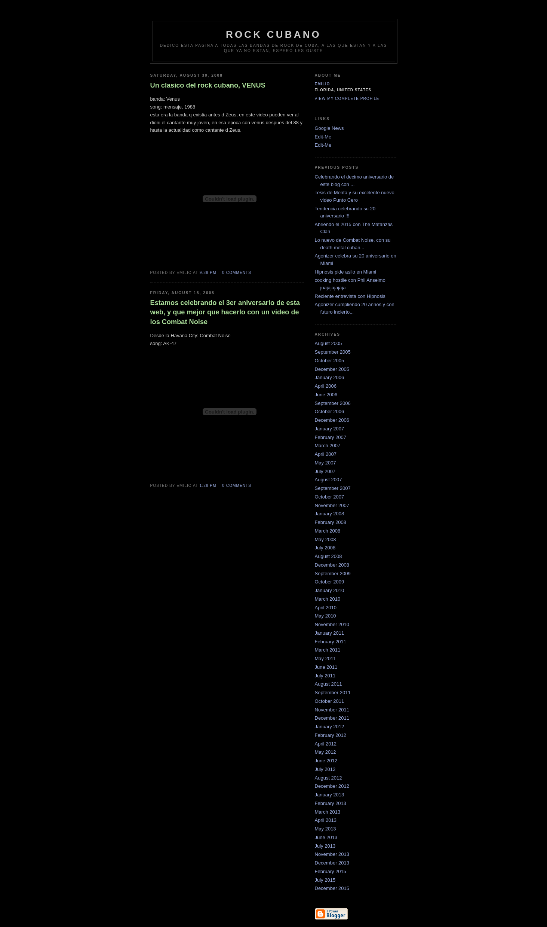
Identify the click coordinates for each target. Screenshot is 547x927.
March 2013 (328, 812)
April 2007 (326, 454)
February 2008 (331, 522)
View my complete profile (347, 99)
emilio (322, 84)
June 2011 (326, 667)
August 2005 (328, 343)
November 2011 (332, 710)
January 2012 (329, 726)
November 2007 (332, 505)
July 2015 (325, 880)
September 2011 (333, 692)
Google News (329, 128)
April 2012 (326, 744)
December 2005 (332, 369)
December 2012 (332, 786)
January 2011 (329, 633)
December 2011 (332, 718)
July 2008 (325, 548)
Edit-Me (323, 137)
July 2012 (325, 769)
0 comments (236, 273)
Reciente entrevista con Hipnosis (350, 296)
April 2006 (326, 386)
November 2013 (332, 854)
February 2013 (331, 803)
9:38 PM (208, 273)
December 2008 (332, 565)
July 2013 (325, 846)
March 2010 (328, 599)
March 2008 (328, 531)
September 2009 (333, 573)
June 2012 (326, 760)
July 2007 (325, 471)
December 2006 (332, 420)
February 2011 (331, 641)
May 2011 (325, 658)
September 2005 (333, 352)
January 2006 (329, 377)
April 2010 (326, 607)
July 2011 (325, 676)
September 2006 (333, 403)
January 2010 (329, 590)
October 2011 (329, 701)
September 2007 (333, 488)
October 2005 (329, 360)
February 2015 (331, 871)
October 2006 (329, 411)
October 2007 (329, 497)
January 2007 (329, 429)
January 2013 (329, 795)
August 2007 (328, 479)
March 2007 (328, 445)
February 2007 (331, 437)
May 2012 (325, 752)
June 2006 (326, 394)
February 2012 (331, 735)
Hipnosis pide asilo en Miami (346, 272)
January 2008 (329, 513)
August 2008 (328, 556)
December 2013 (332, 863)
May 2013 (325, 829)
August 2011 (328, 684)
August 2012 (328, 778)
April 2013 (326, 820)
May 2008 (325, 539)
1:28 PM (208, 486)
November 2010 (332, 624)
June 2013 (326, 837)
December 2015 (332, 888)
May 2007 (325, 463)
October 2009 (329, 582)
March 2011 (328, 650)
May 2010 (325, 616)
